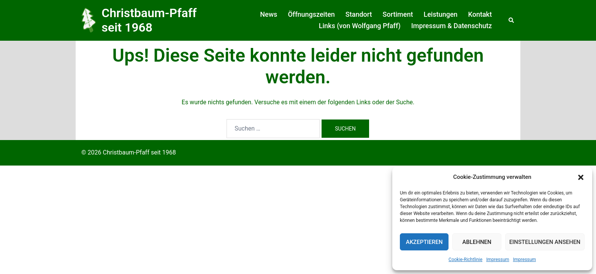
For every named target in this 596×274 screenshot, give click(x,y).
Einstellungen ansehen (544, 242)
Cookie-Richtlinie (465, 259)
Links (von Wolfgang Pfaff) (360, 26)
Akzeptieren (424, 242)
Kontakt (480, 14)
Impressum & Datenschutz (451, 26)
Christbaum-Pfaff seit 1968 (149, 20)
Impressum (497, 259)
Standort (359, 14)
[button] (581, 177)
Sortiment (398, 14)
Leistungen (440, 14)
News (268, 14)
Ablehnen (476, 242)
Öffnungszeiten (311, 14)
